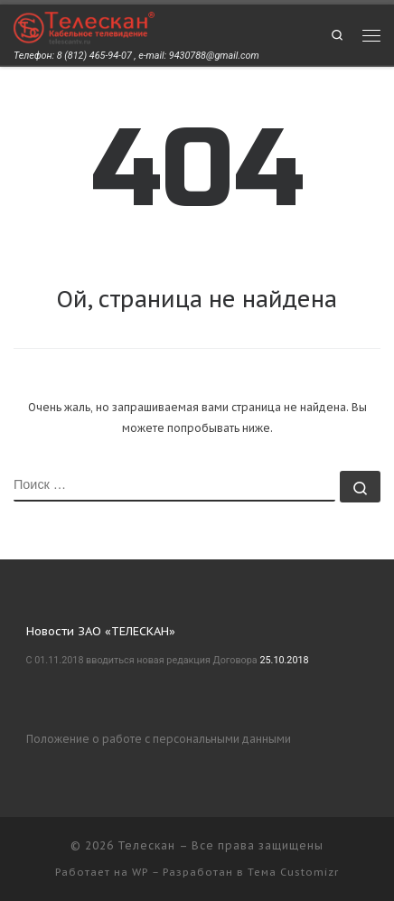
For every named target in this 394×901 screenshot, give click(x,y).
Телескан (146, 845)
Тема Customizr (293, 872)
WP (140, 872)
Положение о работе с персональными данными (158, 739)
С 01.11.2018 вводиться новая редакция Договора (142, 660)
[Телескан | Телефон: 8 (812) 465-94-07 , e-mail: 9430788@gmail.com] (84, 26)
